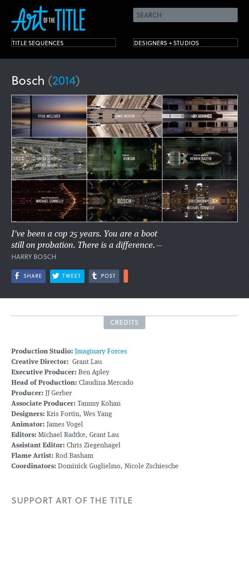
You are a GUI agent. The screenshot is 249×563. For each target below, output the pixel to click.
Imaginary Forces (101, 351)
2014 (64, 80)
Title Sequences (48, 45)
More (126, 276)
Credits (124, 322)
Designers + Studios (179, 45)
